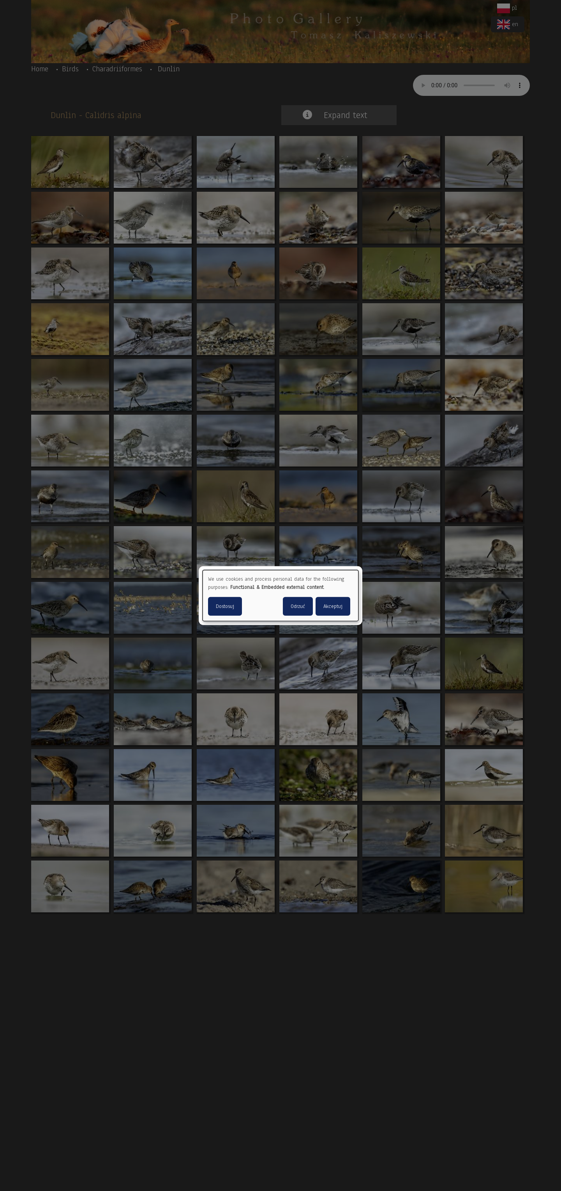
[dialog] (280, 595)
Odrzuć (298, 606)
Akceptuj (332, 606)
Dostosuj (225, 606)
